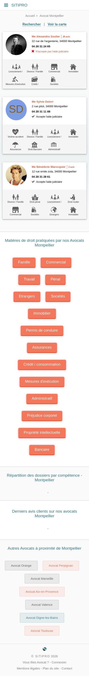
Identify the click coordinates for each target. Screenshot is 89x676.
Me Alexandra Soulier (46, 36)
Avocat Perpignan (61, 565)
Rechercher (32, 24)
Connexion (59, 662)
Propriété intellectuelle (42, 432)
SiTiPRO (42, 656)
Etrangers (27, 296)
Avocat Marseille (42, 578)
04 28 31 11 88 (41, 111)
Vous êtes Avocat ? (36, 662)
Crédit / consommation (41, 364)
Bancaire (42, 449)
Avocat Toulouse (42, 630)
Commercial (56, 262)
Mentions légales (28, 668)
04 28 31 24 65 (41, 46)
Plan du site (51, 668)
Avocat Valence (42, 604)
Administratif (42, 398)
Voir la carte (57, 24)
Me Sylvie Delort (42, 101)
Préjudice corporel (42, 415)
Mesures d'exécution (42, 381)
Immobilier (41, 313)
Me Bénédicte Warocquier (49, 166)
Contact (67, 668)
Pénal (55, 279)
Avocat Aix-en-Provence (41, 591)
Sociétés (58, 296)
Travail (29, 279)
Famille (24, 262)
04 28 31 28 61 (41, 176)
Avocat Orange (21, 565)
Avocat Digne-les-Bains (42, 617)
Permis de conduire (42, 330)
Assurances (42, 347)
